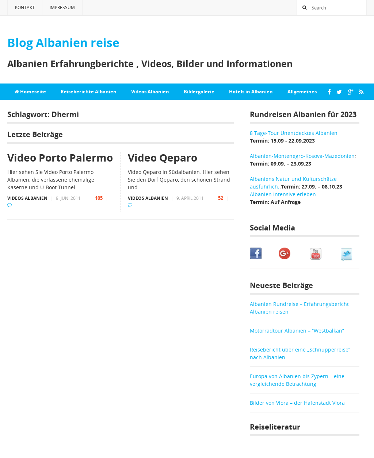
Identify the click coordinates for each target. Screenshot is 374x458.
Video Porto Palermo (60, 157)
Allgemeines (302, 91)
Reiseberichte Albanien (89, 91)
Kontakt (25, 7)
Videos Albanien (150, 91)
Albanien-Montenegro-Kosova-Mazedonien (302, 155)
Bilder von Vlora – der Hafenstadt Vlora (297, 402)
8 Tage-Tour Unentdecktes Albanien (293, 132)
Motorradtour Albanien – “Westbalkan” (297, 330)
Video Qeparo (162, 157)
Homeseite (30, 91)
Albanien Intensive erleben (283, 194)
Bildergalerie (199, 91)
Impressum (62, 7)
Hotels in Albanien (251, 91)
